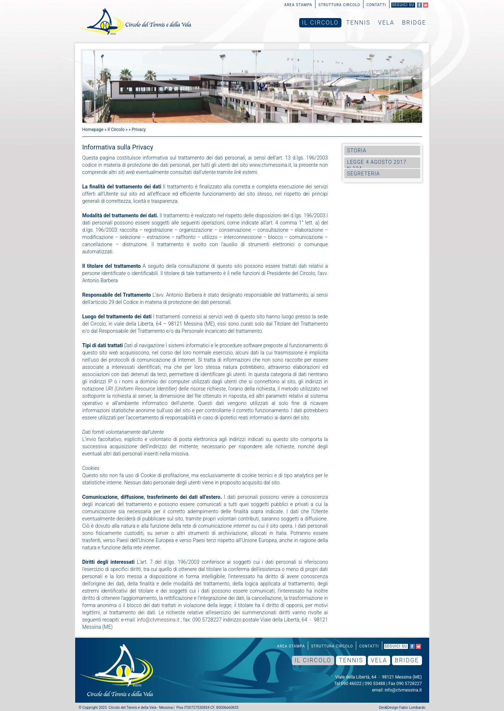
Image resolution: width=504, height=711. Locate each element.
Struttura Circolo (339, 5)
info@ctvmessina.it (158, 620)
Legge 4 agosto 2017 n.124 (376, 165)
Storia (356, 150)
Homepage (93, 129)
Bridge (414, 22)
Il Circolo (320, 22)
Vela (386, 22)
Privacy (139, 129)
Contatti (376, 5)
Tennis (358, 22)
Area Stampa (298, 5)
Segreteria (363, 173)
